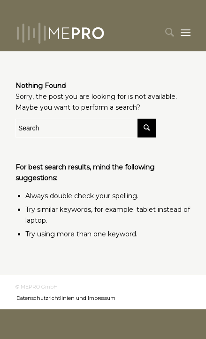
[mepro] (85, 32)
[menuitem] (165, 32)
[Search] (165, 32)
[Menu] (186, 32)
